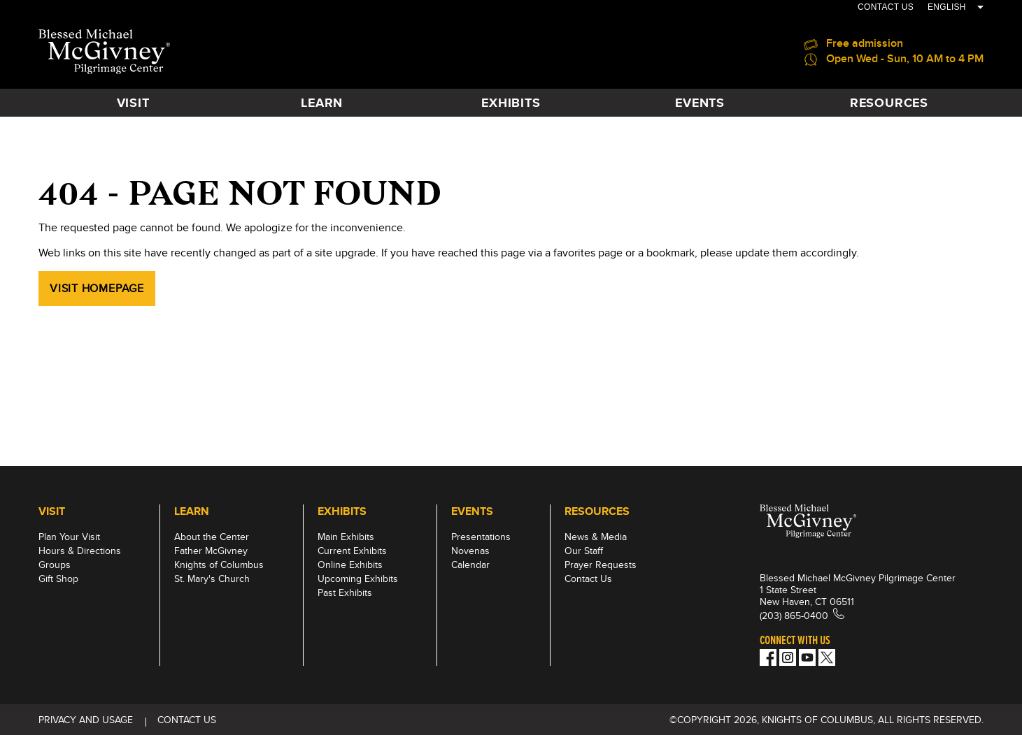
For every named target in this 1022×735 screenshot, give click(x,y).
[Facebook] (768, 657)
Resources (889, 103)
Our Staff (584, 551)
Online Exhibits (350, 565)
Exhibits (510, 103)
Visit (133, 103)
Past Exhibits (345, 592)
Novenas (470, 551)
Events (700, 103)
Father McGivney (211, 551)
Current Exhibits (352, 551)
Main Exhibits (346, 537)
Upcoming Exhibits (358, 578)
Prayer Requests (601, 565)
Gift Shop (58, 578)
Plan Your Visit (69, 537)
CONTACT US (886, 7)
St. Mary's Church (212, 578)
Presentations (481, 537)
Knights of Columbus (219, 565)
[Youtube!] (807, 657)
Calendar (470, 565)
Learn (322, 103)
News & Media (596, 537)
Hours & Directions (79, 551)
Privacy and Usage (85, 720)
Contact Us (588, 578)
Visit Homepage (97, 288)
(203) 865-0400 (794, 616)
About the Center (211, 537)
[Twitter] (826, 657)
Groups (54, 565)
